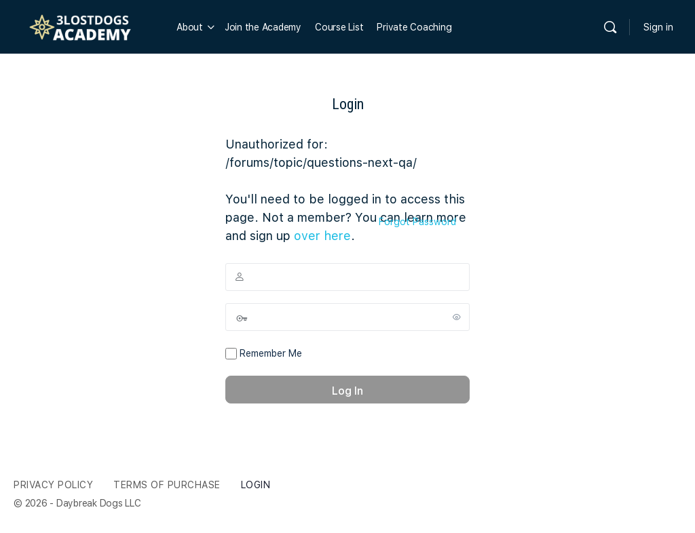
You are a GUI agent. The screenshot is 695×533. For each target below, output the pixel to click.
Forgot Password (417, 221)
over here (322, 236)
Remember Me (263, 354)
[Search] (610, 27)
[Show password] (457, 316)
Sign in (658, 27)
